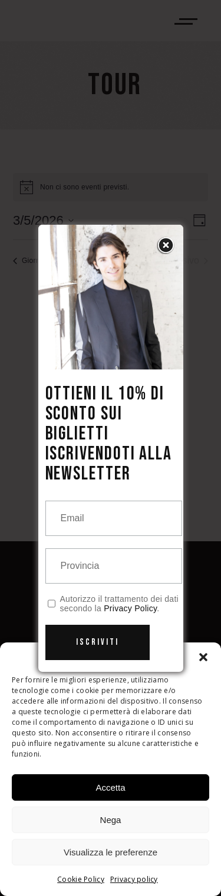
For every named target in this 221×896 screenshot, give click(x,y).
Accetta (110, 787)
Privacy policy (134, 879)
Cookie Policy (80, 879)
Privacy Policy (130, 608)
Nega (110, 820)
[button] (203, 657)
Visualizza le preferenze (110, 852)
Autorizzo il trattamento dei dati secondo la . (119, 603)
